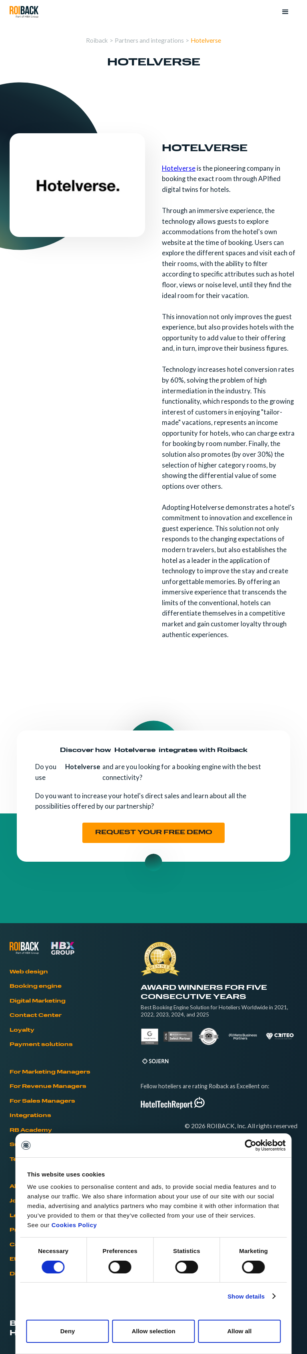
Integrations (30, 1115)
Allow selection (153, 1331)
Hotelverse (206, 40)
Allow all (239, 1331)
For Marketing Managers (50, 1072)
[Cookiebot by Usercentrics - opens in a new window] (251, 1145)
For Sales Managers (42, 1101)
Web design (29, 972)
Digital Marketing (38, 1001)
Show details (246, 1296)
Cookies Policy (74, 1225)
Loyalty (22, 1030)
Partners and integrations (149, 40)
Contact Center (36, 1015)
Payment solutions (41, 1044)
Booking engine (36, 986)
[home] (24, 12)
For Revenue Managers (48, 1086)
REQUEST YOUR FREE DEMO (153, 832)
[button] (285, 12)
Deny (67, 1331)
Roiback (97, 40)
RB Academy (31, 1130)
